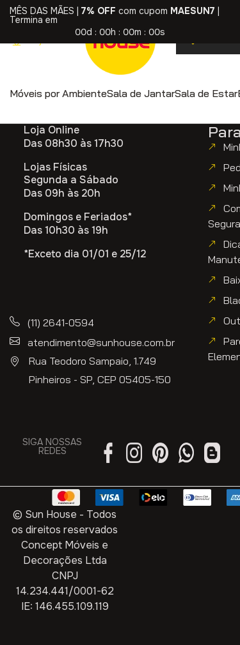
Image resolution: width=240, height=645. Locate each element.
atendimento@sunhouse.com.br (101, 342)
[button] (58, 93)
